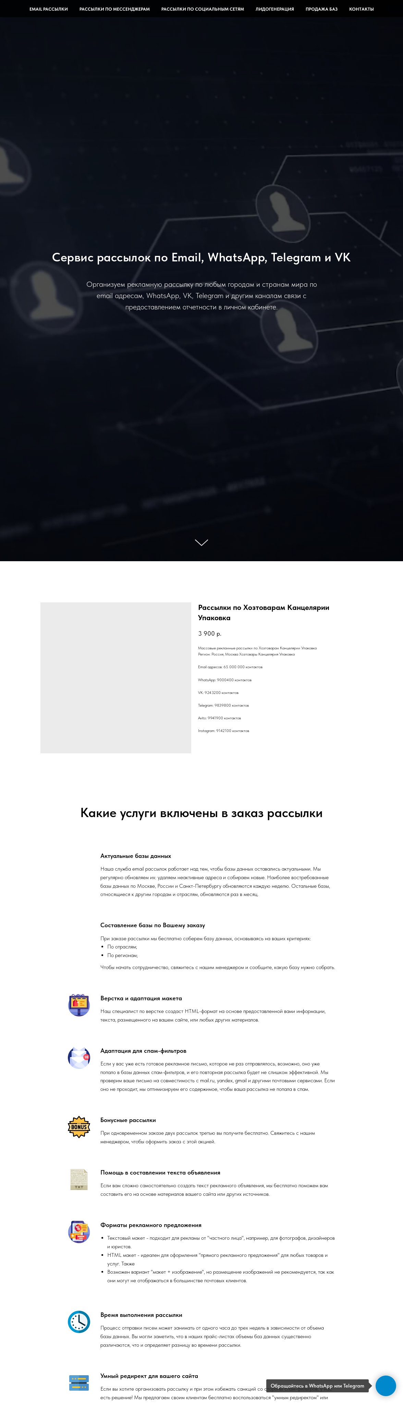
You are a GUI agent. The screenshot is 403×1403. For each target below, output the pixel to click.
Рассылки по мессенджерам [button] (115, 9)
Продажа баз (322, 9)
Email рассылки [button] (48, 9)
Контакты (361, 9)
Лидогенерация (275, 9)
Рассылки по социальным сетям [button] (202, 9)
